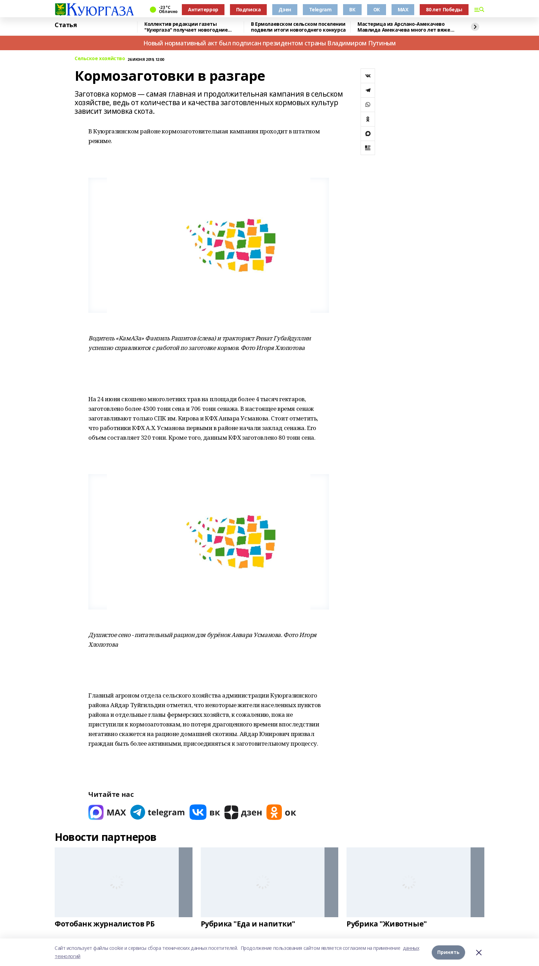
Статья (66, 25)
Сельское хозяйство (100, 59)
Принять (448, 952)
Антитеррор (203, 9)
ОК (376, 9)
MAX (403, 9)
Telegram (320, 9)
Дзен (284, 9)
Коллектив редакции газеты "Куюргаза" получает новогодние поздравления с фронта (186, 27)
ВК (352, 9)
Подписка (248, 9)
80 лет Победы (444, 9)
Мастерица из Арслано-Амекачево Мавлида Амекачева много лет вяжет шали (405, 27)
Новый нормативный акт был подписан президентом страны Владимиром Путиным (269, 43)
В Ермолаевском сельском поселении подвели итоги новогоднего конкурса (298, 27)
